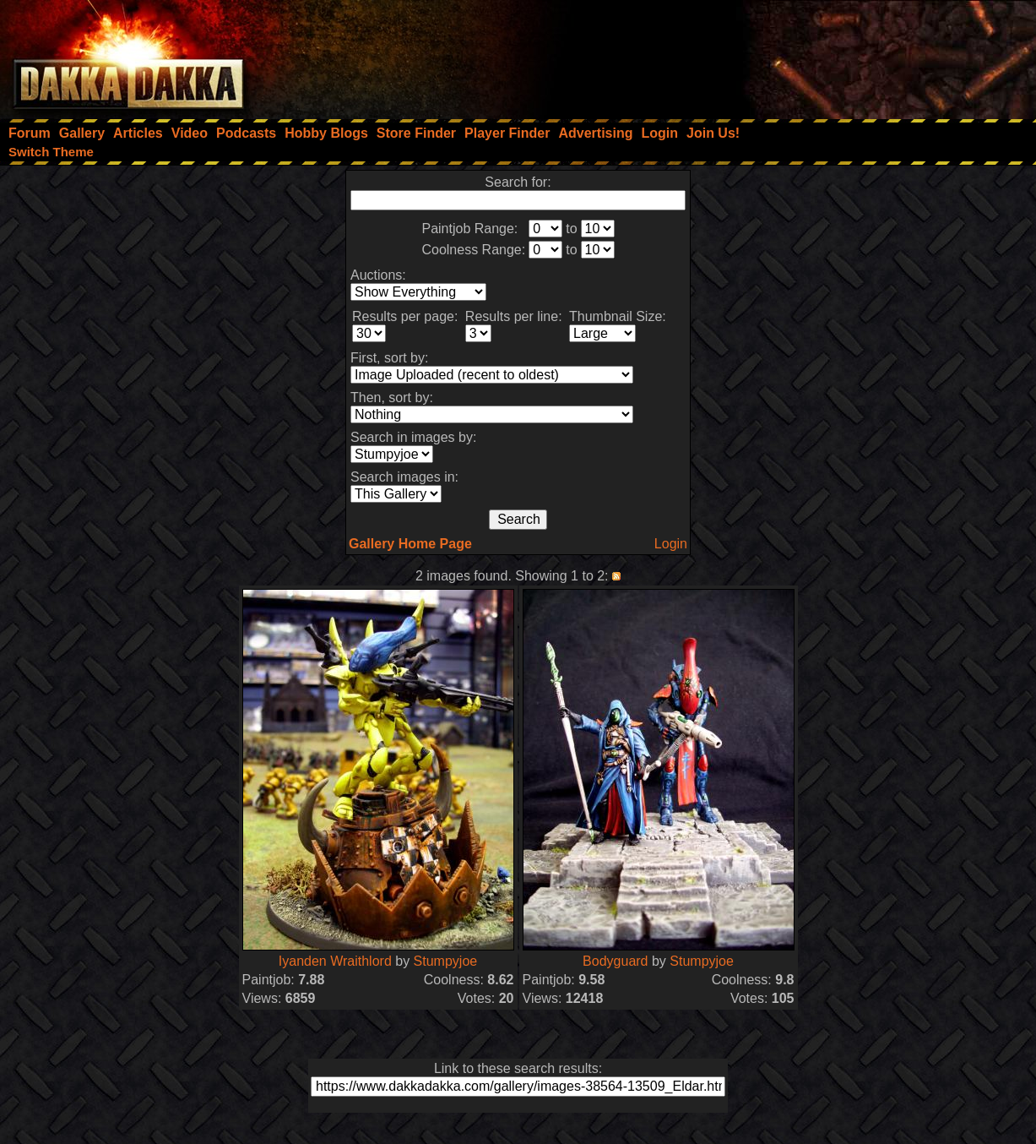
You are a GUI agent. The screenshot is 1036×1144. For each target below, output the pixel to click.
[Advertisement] (808, 55)
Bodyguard (615, 961)
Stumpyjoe (446, 961)
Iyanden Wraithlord (335, 961)
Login (670, 544)
